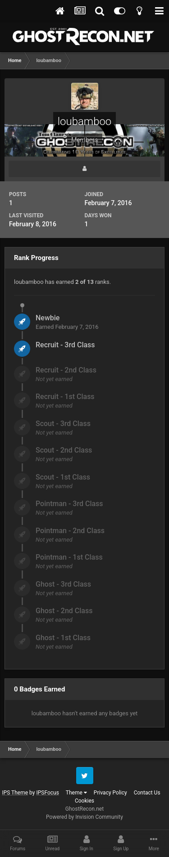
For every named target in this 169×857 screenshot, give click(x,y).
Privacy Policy (110, 793)
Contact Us (147, 793)
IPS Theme (15, 793)
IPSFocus (47, 793)
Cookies (84, 801)
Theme (76, 793)
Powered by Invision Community (84, 817)
